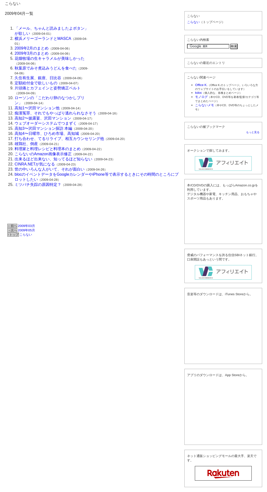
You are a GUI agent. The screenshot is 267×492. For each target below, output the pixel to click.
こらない (12, 3)
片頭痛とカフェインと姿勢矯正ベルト (48, 88)
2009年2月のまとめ (32, 48)
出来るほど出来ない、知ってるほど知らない (53, 159)
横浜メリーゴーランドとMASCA (43, 38)
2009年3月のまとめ (32, 53)
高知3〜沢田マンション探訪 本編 (43, 128)
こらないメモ (204, 105)
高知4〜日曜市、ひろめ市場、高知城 (47, 133)
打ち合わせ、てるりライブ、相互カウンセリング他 (59, 139)
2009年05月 (26, 230)
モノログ (201, 97)
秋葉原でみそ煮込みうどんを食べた (46, 68)
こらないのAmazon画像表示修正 (43, 154)
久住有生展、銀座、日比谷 (38, 78)
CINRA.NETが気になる (35, 164)
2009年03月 (26, 226)
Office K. (201, 85)
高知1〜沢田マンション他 (37, 108)
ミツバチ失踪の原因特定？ (38, 184)
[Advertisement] (136, 60)
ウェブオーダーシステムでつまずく (46, 123)
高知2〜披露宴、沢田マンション (43, 118)
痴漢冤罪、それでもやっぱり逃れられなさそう (55, 113)
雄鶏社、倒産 (26, 144)
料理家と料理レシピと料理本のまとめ (48, 149)
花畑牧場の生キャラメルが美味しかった (50, 58)
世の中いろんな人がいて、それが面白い (50, 169)
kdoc (198, 93)
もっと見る (252, 132)
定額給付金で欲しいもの (36, 83)
